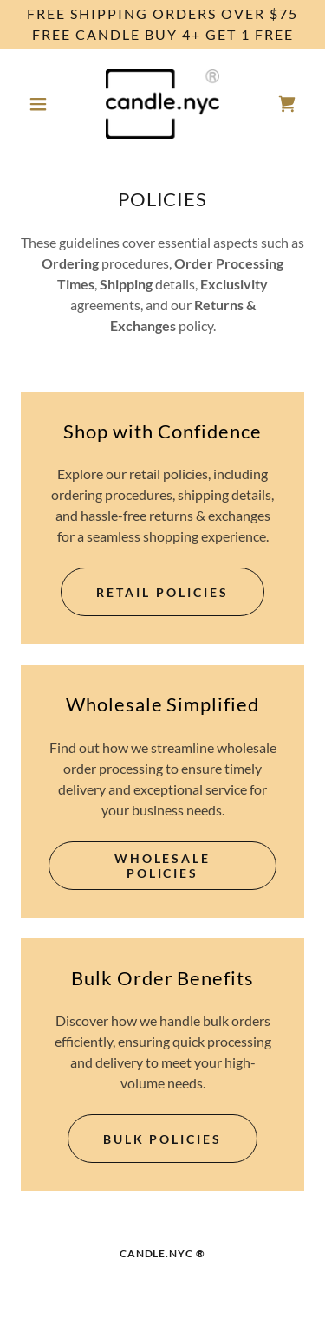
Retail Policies (162, 592)
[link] (163, 104)
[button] (42, 104)
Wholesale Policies (162, 865)
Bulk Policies (163, 1139)
